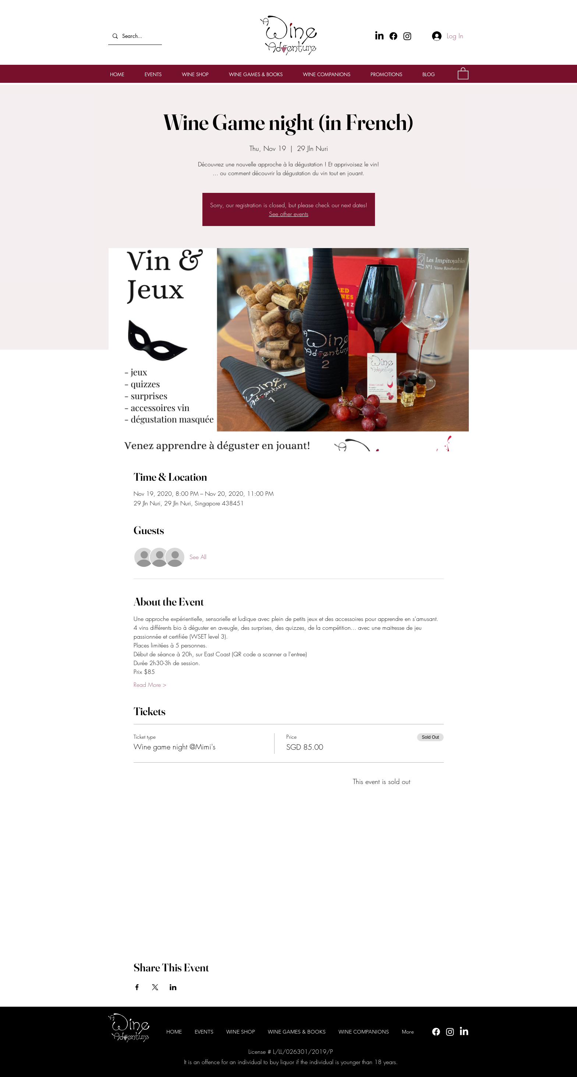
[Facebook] (393, 36)
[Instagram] (407, 36)
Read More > (150, 685)
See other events (288, 214)
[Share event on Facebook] (137, 987)
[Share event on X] (155, 987)
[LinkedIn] (464, 1032)
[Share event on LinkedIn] (173, 987)
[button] (463, 73)
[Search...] (134, 36)
